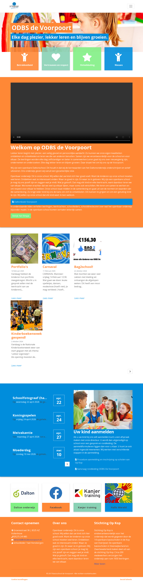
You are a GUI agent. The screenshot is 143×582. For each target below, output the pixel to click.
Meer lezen (99, 563)
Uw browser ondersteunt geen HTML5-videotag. (72, 113)
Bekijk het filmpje (20, 215)
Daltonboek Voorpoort (24, 201)
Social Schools (126, 579)
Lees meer (16, 298)
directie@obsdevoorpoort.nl (28, 539)
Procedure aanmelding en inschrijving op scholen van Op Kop (102, 461)
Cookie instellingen (19, 579)
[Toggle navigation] (130, 6)
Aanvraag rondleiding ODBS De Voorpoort (97, 468)
